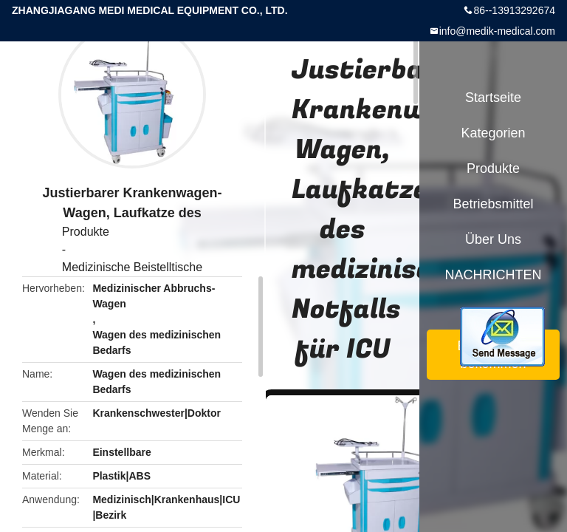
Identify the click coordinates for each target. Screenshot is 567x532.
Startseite (493, 97)
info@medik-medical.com (497, 31)
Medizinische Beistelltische (132, 267)
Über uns (493, 239)
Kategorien (493, 133)
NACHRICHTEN (492, 274)
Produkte (85, 231)
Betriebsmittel (493, 204)
